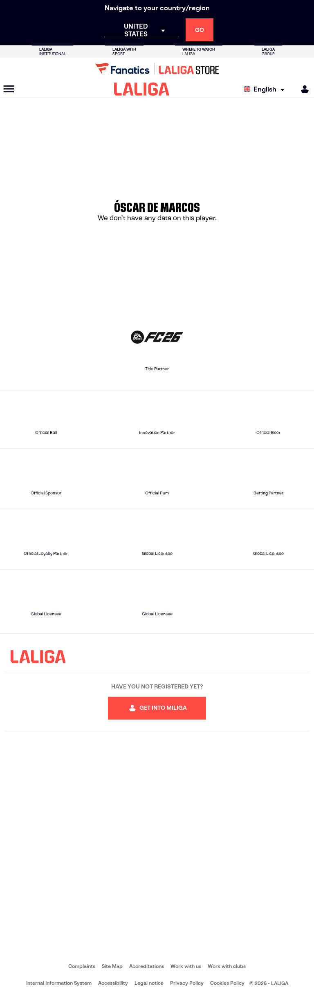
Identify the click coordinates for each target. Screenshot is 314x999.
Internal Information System (59, 983)
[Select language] (266, 89)
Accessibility (113, 983)
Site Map (112, 966)
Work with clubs (227, 966)
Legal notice (149, 983)
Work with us (185, 966)
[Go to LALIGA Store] (157, 68)
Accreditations (146, 966)
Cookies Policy (227, 983)
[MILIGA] (302, 89)
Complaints (81, 966)
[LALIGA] (141, 89)
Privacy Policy (187, 983)
